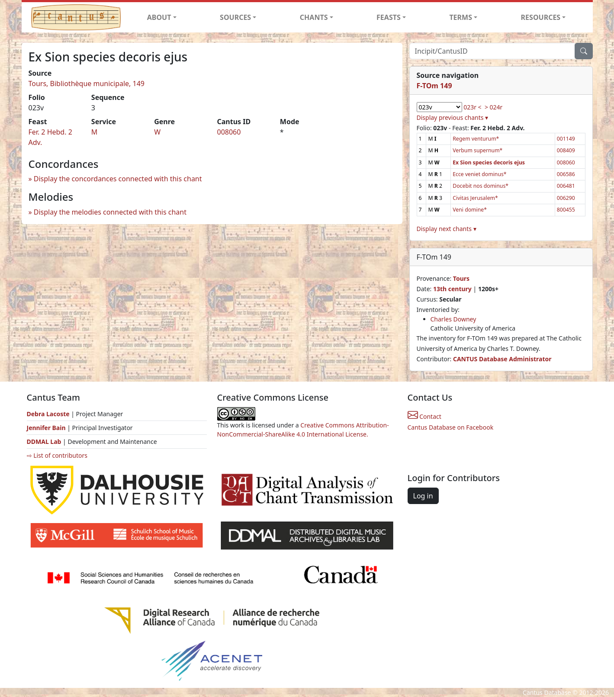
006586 (566, 174)
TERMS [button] (460, 17)
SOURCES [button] (235, 17)
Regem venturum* (476, 138)
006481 (566, 186)
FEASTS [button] (388, 17)
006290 (566, 198)
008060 (229, 132)
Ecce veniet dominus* (479, 174)
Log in (423, 496)
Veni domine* (470, 209)
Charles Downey (453, 319)
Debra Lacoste (48, 414)
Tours (461, 278)
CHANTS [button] (314, 17)
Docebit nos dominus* (480, 186)
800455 (566, 209)
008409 (566, 150)
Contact (424, 416)
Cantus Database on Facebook (451, 427)
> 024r (493, 107)
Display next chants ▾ (446, 229)
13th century (452, 289)
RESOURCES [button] (541, 17)
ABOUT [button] (159, 17)
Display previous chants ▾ (453, 117)
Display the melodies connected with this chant (110, 212)
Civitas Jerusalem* (475, 198)
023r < (472, 107)
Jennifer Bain (47, 428)
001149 (566, 138)
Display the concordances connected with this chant (118, 178)
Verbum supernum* (477, 150)
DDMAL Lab (44, 441)
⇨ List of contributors (57, 455)
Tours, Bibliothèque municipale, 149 (87, 83)
